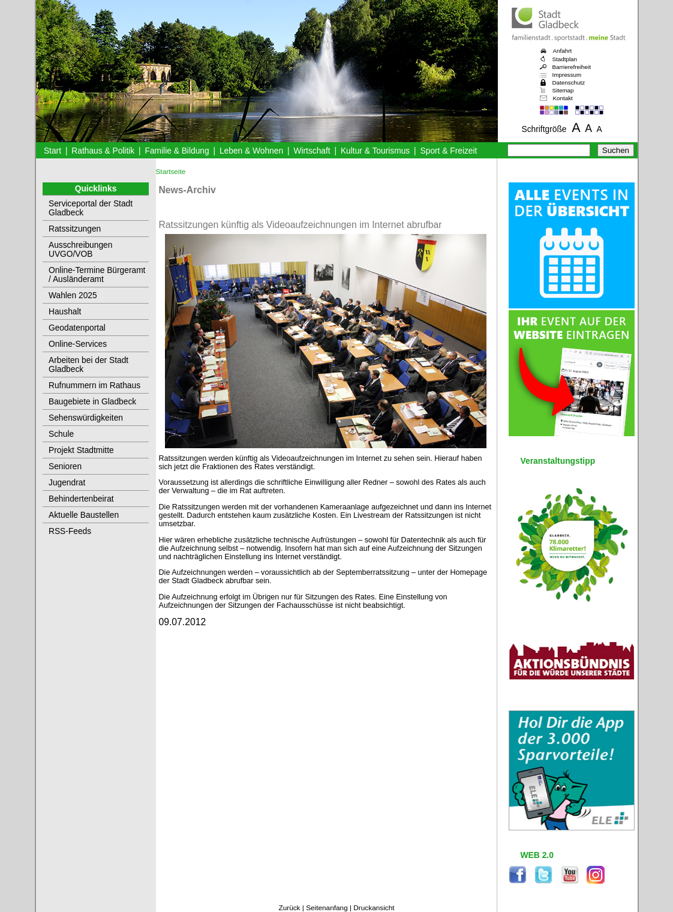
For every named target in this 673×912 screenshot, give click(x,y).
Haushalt (65, 311)
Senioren (65, 466)
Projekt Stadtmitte (81, 450)
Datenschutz (568, 82)
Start (52, 150)
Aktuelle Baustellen (84, 515)
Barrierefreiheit (571, 67)
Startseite (171, 171)
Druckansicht (373, 908)
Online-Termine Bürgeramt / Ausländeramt (97, 275)
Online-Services (78, 344)
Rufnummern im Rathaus (94, 385)
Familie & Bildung (177, 150)
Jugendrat (67, 482)
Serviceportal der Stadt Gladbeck (91, 208)
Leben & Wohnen (251, 150)
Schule (61, 434)
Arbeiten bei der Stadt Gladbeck (88, 365)
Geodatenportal (77, 327)
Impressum (567, 74)
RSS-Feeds (70, 531)
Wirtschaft (311, 150)
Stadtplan (565, 59)
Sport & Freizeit (448, 150)
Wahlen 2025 (73, 295)
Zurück (289, 908)
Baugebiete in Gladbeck (92, 401)
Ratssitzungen (75, 228)
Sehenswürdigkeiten (86, 417)
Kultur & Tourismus (375, 150)
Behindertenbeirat (81, 498)
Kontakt (563, 98)
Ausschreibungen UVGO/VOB (80, 250)
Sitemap (563, 90)
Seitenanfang (327, 908)
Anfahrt (562, 50)
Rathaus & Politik (102, 150)
